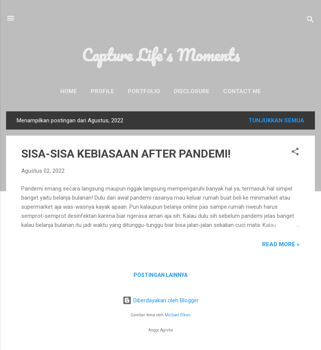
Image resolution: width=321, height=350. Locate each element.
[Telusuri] (310, 20)
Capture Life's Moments (161, 55)
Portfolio (144, 91)
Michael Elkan (177, 314)
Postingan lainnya (160, 275)
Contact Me (242, 91)
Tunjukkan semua (276, 120)
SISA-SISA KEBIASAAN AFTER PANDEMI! (126, 153)
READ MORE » (281, 244)
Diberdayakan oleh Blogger (161, 300)
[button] (295, 153)
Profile (102, 91)
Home (68, 91)
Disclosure (191, 91)
